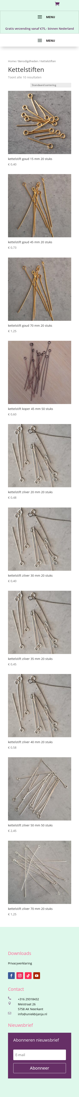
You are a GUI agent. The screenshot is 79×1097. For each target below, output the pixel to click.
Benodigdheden (28, 61)
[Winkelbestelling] (50, 85)
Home (12, 61)
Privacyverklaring (20, 963)
